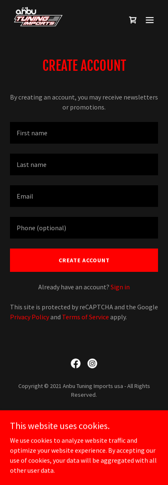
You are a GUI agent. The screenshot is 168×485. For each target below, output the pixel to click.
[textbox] (84, 133)
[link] (38, 20)
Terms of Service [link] (85, 317)
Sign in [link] (120, 287)
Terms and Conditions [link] (84, 427)
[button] (149, 20)
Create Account (84, 260)
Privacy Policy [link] (29, 317)
